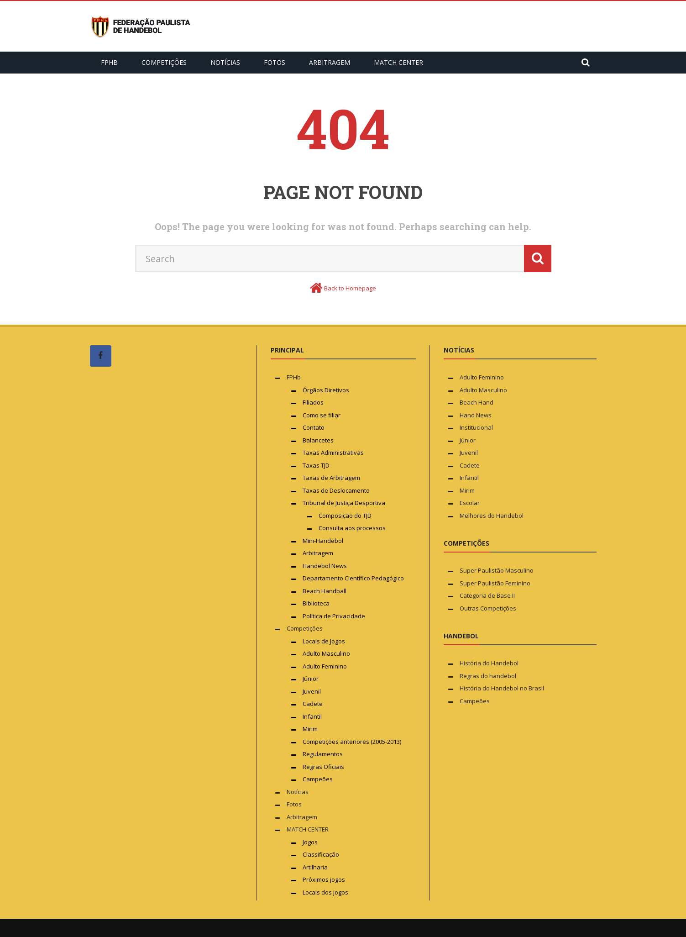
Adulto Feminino (325, 666)
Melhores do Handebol (492, 515)
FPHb (109, 62)
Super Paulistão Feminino (495, 583)
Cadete (313, 704)
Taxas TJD (316, 465)
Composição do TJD (345, 515)
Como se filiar (321, 415)
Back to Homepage (350, 288)
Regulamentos (323, 754)
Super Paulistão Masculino (497, 570)
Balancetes (318, 440)
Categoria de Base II (487, 595)
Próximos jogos (324, 879)
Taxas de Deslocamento (336, 490)
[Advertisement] (158, 546)
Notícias (225, 62)
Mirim (310, 729)
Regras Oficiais (323, 767)
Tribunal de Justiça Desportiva (344, 503)
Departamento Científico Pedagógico (353, 578)
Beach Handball (324, 591)
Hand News (476, 415)
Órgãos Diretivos (326, 390)
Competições (164, 62)
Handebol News (325, 566)
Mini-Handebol (323, 541)
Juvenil (312, 691)
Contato (314, 427)
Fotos (274, 62)
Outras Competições (488, 608)
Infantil (312, 716)
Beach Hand (476, 402)
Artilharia (315, 867)
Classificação (321, 854)
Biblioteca (317, 603)
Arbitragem (329, 62)
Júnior (311, 678)
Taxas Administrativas (333, 452)
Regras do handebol (488, 676)
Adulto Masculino (326, 653)
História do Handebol (489, 663)
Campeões (318, 779)
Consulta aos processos (352, 528)
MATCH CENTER (398, 62)
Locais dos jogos (325, 892)
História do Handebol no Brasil (502, 688)
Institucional (476, 427)
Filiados (313, 402)
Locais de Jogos (324, 641)
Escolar (470, 503)
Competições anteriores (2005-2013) (352, 741)
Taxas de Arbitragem (331, 478)
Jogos (310, 842)
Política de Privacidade (334, 616)
